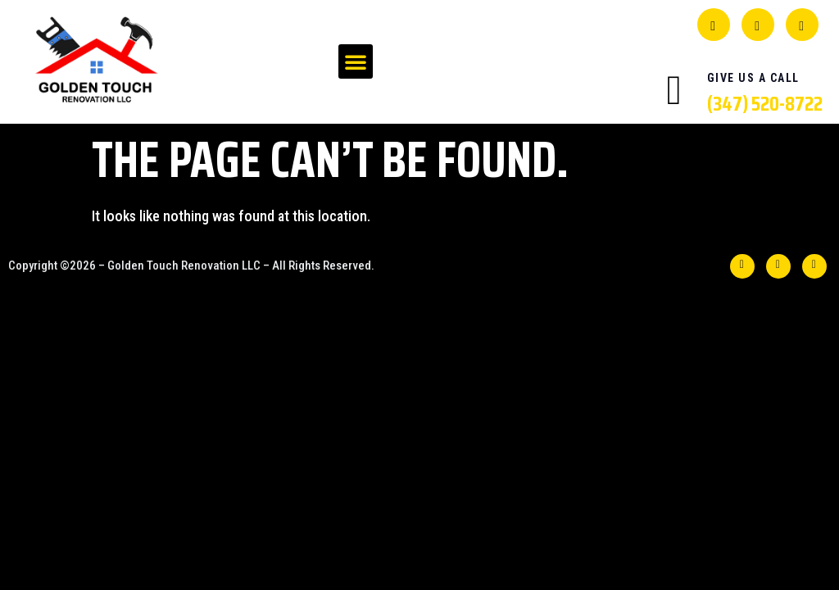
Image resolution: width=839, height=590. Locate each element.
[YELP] (757, 24)
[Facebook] (713, 24)
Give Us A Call (753, 77)
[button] (355, 61)
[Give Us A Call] (674, 90)
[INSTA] (802, 24)
